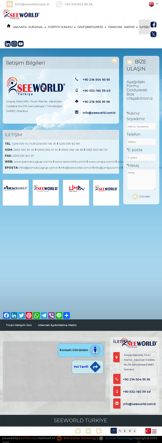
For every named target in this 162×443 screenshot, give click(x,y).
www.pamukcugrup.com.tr (33, 161)
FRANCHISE (115, 27)
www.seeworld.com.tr (70, 161)
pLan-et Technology (116, 438)
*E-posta (134, 150)
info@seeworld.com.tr (32, 4)
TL (120, 430)
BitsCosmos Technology (77, 438)
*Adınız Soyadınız (136, 116)
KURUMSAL (37, 27)
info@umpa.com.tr (107, 167)
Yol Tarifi (88, 367)
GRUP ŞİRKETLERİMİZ (92, 27)
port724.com (27, 438)
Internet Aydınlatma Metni (57, 325)
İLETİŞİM (144, 27)
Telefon (134, 134)
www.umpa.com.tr (101, 161)
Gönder (141, 197)
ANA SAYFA (20, 27)
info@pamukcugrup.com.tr (38, 167)
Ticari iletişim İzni (19, 325)
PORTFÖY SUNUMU (62, 27)
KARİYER (131, 27)
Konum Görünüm (81, 350)
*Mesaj (133, 165)
